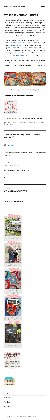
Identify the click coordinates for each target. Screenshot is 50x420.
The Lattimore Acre (14, 6)
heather (11, 145)
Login (6, 411)
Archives (7, 398)
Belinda (9, 122)
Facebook (7, 402)
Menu (43, 6)
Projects (24, 122)
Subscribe (7, 406)
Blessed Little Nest (28, 43)
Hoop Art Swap (16, 45)
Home (6, 393)
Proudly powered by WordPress (26, 416)
